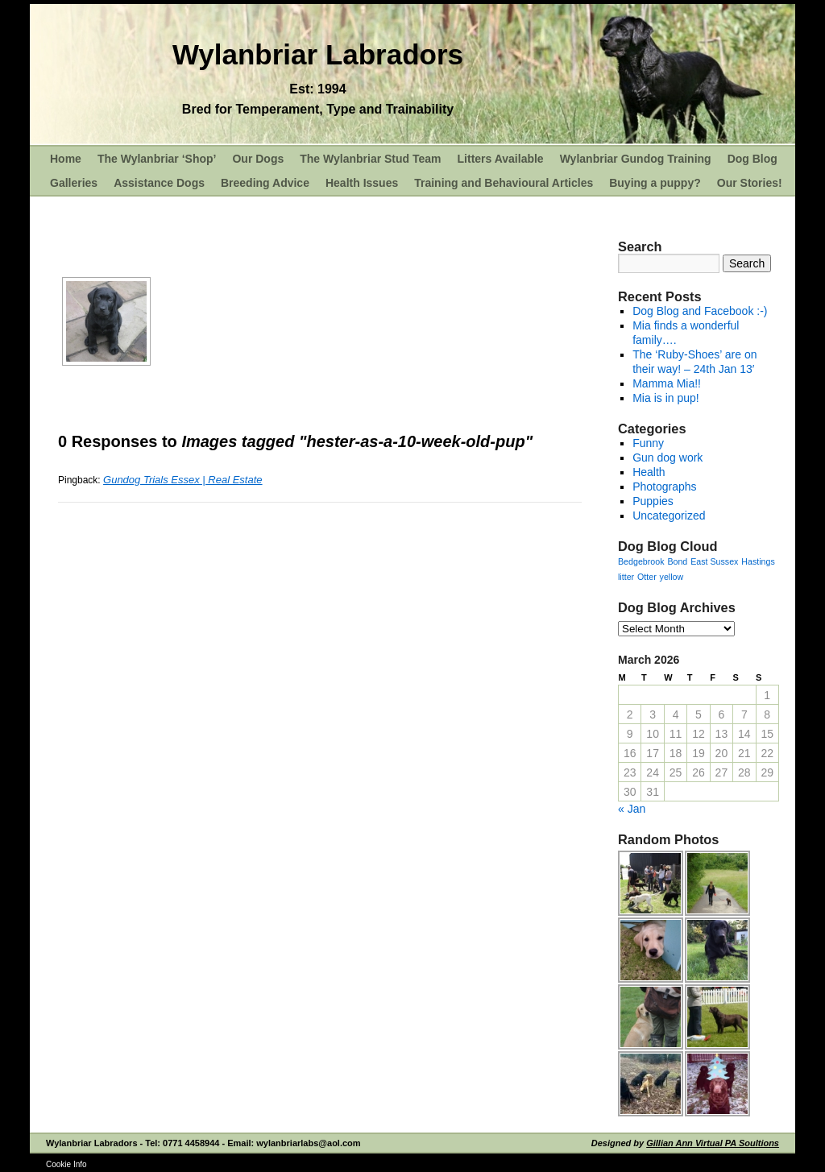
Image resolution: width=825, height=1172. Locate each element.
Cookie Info (66, 1164)
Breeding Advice (265, 182)
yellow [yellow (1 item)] (672, 577)
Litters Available (501, 158)
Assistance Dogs (159, 182)
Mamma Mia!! (666, 383)
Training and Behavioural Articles (503, 182)
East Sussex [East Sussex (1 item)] (714, 561)
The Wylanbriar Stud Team (370, 158)
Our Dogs (258, 158)
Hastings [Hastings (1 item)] (757, 561)
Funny (648, 443)
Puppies (653, 501)
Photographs (664, 486)
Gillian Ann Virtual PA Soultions (712, 1143)
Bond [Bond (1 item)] (677, 561)
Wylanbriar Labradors (317, 54)
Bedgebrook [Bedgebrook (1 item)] (641, 561)
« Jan (631, 808)
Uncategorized (668, 515)
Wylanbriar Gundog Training (635, 158)
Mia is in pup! (665, 397)
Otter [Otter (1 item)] (647, 577)
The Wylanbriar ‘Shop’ (157, 158)
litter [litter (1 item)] (626, 577)
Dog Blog (752, 158)
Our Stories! (749, 182)
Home (65, 158)
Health (648, 472)
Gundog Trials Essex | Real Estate (183, 480)
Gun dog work (667, 457)
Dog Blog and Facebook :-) (699, 310)
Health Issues (361, 182)
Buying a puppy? (655, 182)
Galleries (73, 182)
